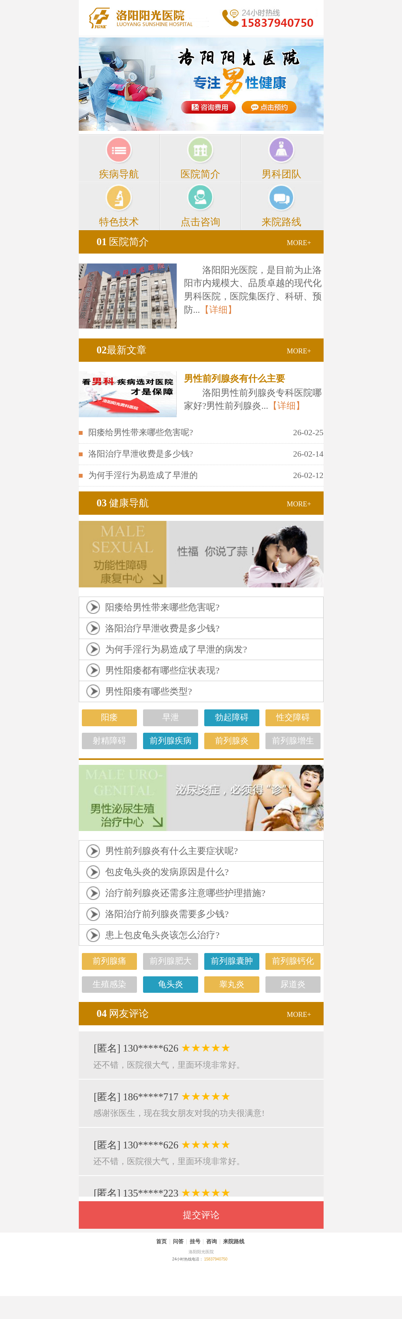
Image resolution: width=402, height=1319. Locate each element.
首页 (161, 1241)
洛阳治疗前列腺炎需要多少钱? (167, 914)
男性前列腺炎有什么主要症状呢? (171, 851)
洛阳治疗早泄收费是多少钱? (140, 454)
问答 (178, 1241)
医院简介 (123, 241)
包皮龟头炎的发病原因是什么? (167, 872)
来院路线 (233, 1241)
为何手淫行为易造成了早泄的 (143, 475)
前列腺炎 (232, 740)
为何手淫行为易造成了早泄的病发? (176, 649)
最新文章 (121, 350)
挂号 (195, 1241)
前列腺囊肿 (232, 961)
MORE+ (299, 243)
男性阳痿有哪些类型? (148, 691)
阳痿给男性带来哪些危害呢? (140, 432)
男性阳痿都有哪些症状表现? (162, 670)
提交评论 (201, 1215)
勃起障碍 (232, 717)
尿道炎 (293, 984)
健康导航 (123, 503)
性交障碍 (293, 717)
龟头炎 (170, 984)
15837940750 (215, 1259)
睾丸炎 (231, 984)
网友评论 (123, 1013)
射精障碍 (109, 740)
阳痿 (109, 717)
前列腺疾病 (171, 740)
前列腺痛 (109, 961)
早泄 (170, 717)
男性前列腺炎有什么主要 (234, 379)
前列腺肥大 (171, 961)
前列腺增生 (293, 740)
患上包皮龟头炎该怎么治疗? (162, 935)
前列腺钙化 (293, 961)
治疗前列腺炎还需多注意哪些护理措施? (185, 893)
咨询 (211, 1241)
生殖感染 (109, 984)
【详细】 (218, 310)
